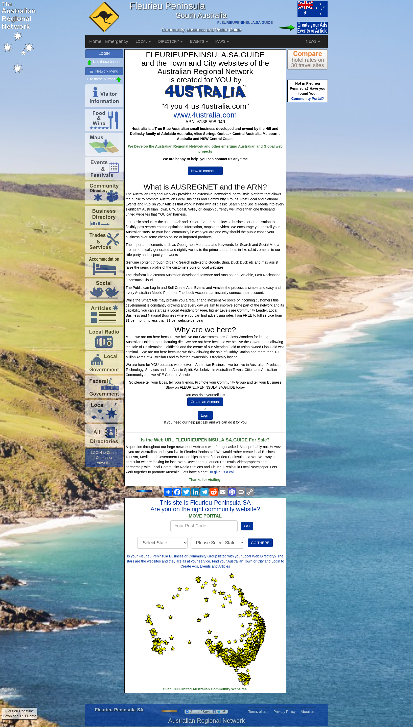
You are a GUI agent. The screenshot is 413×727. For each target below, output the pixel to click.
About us (307, 712)
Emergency (116, 41)
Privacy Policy (284, 712)
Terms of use (258, 712)
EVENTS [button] (199, 41)
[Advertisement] (307, 183)
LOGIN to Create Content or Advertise (104, 458)
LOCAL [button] (143, 41)
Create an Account (205, 402)
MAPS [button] (222, 41)
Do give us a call (222, 472)
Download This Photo (19, 716)
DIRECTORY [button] (170, 41)
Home (95, 41)
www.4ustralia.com (205, 115)
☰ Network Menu (104, 71)
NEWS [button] (313, 41)
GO (247, 526)
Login (205, 415)
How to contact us (205, 171)
